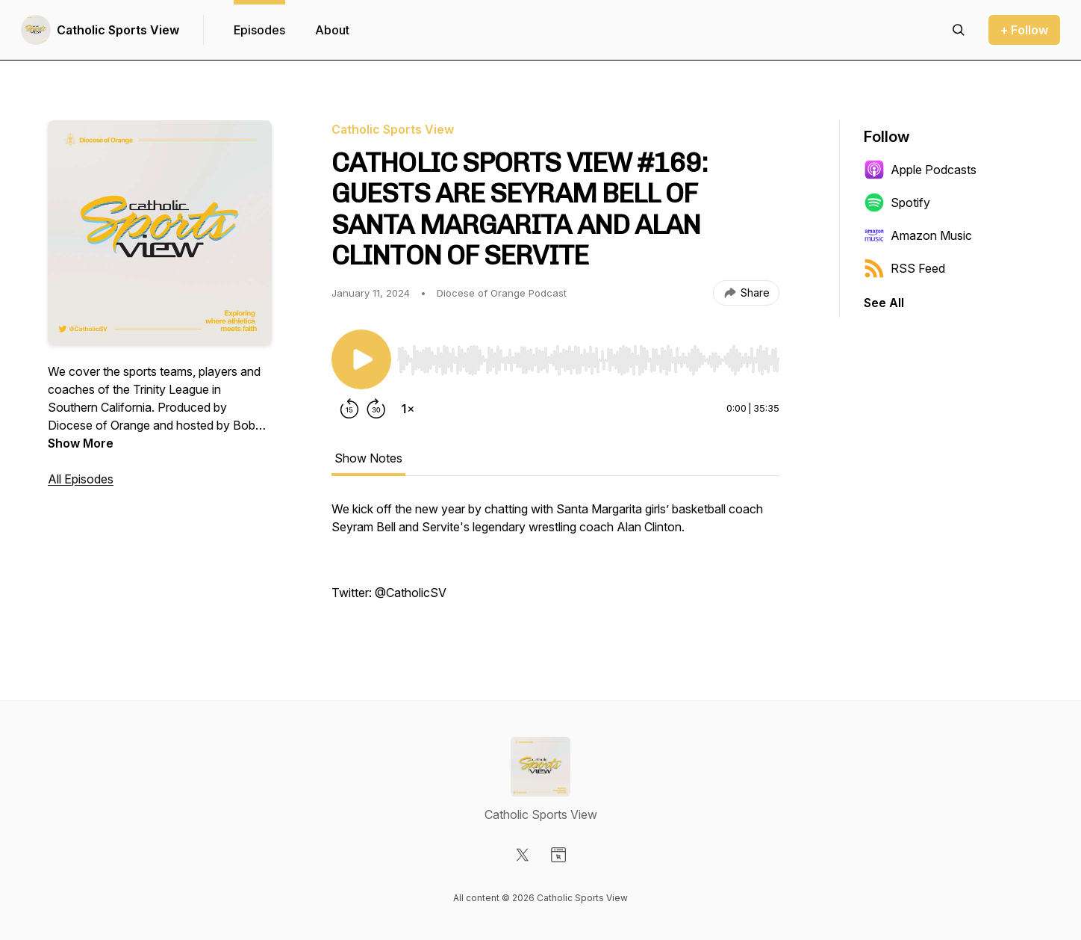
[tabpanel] (555, 558)
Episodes (259, 29)
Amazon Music (918, 235)
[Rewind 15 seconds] (349, 408)
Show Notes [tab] (368, 458)
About (332, 29)
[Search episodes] (959, 30)
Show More (80, 443)
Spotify (897, 202)
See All (884, 302)
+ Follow (1024, 29)
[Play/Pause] (361, 359)
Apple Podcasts (920, 169)
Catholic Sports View (118, 29)
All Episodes (80, 478)
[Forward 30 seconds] (376, 408)
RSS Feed (904, 268)
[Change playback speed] (408, 408)
